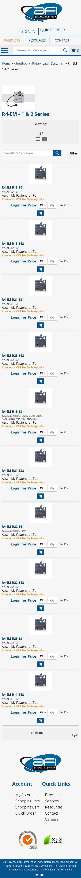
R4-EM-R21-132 (13, 471)
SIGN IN (28, 31)
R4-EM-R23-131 (13, 639)
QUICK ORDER (52, 29)
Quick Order (25, 813)
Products (52, 794)
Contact (51, 813)
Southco (21, 63)
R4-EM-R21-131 (13, 299)
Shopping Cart (27, 807)
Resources (54, 807)
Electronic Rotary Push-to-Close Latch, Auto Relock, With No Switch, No (22, 417)
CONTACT (62, 40)
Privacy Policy (31, 869)
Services (52, 801)
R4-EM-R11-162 (13, 694)
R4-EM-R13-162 (13, 243)
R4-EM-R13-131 (13, 411)
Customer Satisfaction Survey (56, 869)
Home (6, 63)
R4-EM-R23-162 (13, 355)
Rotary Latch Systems (47, 63)
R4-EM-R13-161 (13, 187)
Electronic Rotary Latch (14, 530)
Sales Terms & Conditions (38, 865)
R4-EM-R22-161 (13, 527)
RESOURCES (37, 40)
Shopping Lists (27, 801)
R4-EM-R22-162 (13, 583)
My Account (25, 794)
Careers (51, 819)
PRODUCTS (12, 40)
